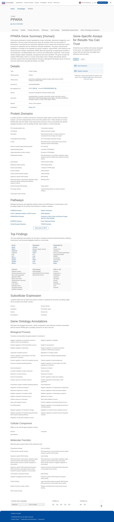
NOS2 (34, 259)
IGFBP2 (14, 261)
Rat (34, 107)
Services (50, 2)
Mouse (30, 107)
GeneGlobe (10, 2)
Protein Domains (33, 30)
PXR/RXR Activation (16, 221)
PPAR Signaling (45, 213)
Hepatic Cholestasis (46, 210)
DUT (13, 256)
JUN (34, 261)
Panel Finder (87, 77)
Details (23, 30)
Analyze (37, 2)
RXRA (13, 247)
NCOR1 (14, 259)
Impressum (41, 519)
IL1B (34, 256)
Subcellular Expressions (70, 30)
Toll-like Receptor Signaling (18, 224)
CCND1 (35, 251)
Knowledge (43, 2)
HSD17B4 (14, 251)
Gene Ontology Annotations (90, 30)
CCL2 (34, 263)
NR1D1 (14, 263)
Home (13, 9)
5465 (34, 88)
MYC (34, 258)
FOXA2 (55, 256)
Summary (15, 30)
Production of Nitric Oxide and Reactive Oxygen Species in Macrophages (54, 217)
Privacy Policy (15, 519)
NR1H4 (14, 258)
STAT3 (34, 252)
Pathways (45, 30)
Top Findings (55, 30)
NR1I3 (13, 249)
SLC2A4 (35, 247)
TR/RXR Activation (46, 224)
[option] (13, 16)
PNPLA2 (55, 261)
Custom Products (29, 2)
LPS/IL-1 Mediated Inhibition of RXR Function (23, 213)
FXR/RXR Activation (16, 210)
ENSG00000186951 (50, 88)
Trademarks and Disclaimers (29, 519)
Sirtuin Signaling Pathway (48, 221)
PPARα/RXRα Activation (17, 216)
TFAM (55, 247)
